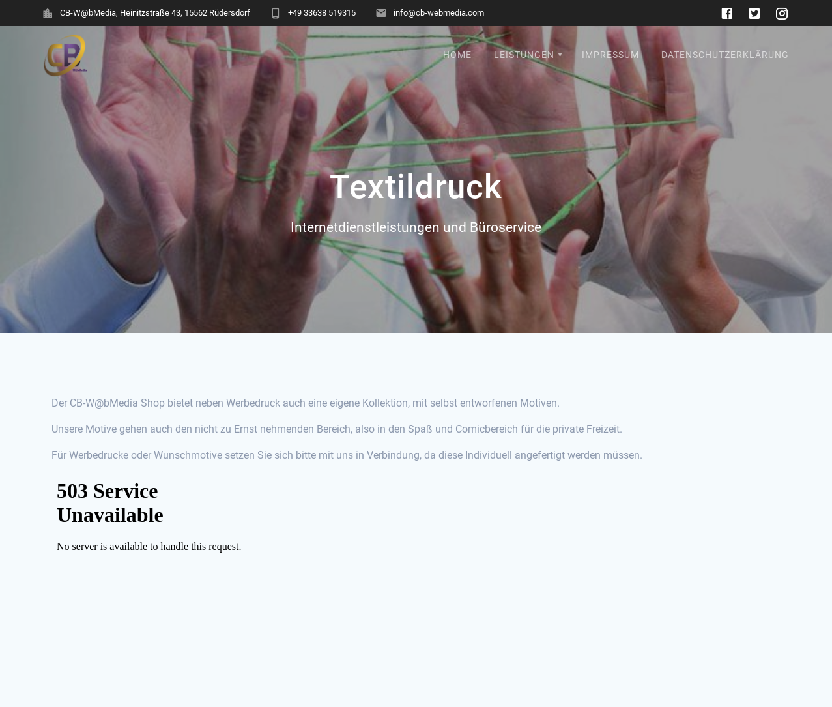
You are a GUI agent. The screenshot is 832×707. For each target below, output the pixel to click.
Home (457, 55)
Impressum (610, 55)
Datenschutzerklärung (725, 55)
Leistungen (524, 55)
